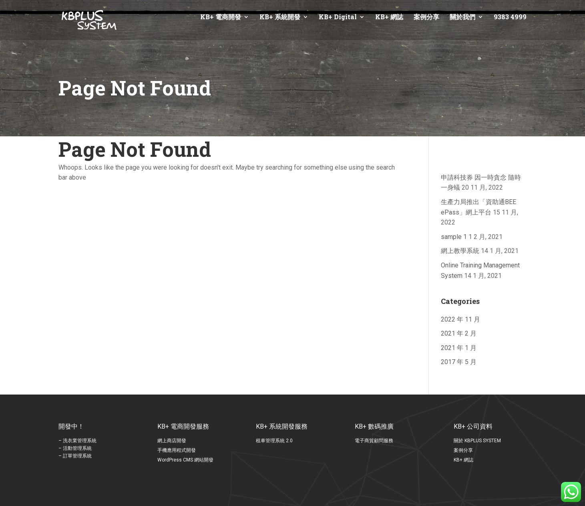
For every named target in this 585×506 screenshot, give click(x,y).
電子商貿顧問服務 (374, 440)
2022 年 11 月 (460, 319)
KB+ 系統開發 (279, 17)
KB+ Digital (338, 17)
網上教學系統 (460, 251)
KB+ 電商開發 (220, 17)
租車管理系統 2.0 (274, 440)
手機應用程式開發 (176, 450)
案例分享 (426, 17)
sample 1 (454, 237)
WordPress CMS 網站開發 (185, 460)
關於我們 (462, 17)
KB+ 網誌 (389, 17)
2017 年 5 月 (458, 362)
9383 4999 (510, 17)
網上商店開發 (171, 440)
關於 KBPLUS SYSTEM (477, 440)
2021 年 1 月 (458, 348)
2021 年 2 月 (458, 333)
